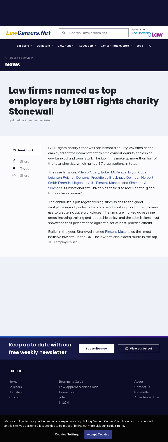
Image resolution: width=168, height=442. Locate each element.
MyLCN (64, 402)
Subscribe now (96, 348)
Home (13, 382)
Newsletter (142, 392)
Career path (68, 392)
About (138, 382)
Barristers (16, 392)
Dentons (83, 177)
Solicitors (15, 387)
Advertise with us (146, 397)
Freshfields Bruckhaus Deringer (115, 177)
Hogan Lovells (83, 182)
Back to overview (21, 58)
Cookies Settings (67, 436)
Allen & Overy (88, 172)
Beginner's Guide (71, 382)
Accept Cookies (98, 436)
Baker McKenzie (113, 172)
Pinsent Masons (108, 182)
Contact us (142, 387)
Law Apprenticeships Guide (78, 387)
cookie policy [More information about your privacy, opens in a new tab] (116, 427)
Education (16, 397)
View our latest (141, 348)
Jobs (140, 46)
